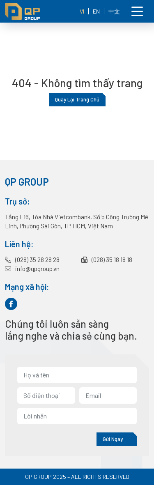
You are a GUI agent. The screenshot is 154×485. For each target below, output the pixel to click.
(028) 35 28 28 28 (32, 259)
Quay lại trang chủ (77, 99)
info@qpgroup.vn (32, 268)
